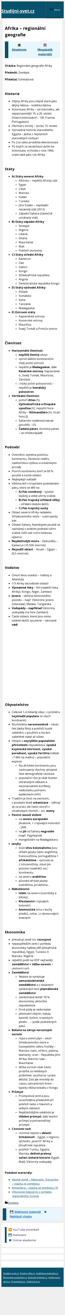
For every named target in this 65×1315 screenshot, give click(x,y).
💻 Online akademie (22, 1240)
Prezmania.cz (18, 1281)
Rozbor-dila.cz (27, 1273)
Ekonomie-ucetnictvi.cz (15, 1277)
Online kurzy (33, 1281)
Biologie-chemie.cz (38, 1277)
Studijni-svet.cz (17, 11)
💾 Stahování (17, 1235)
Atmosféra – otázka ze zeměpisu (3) (35, 1188)
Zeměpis (13, 1203)
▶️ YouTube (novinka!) (23, 1230)
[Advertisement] (32, 667)
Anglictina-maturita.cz (47, 1273)
